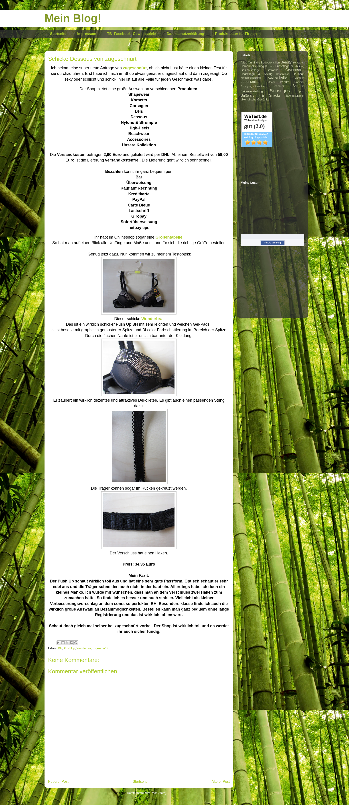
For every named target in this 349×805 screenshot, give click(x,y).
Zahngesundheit (295, 95)
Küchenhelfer (278, 77)
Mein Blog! (73, 18)
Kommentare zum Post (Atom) (146, 793)
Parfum (284, 82)
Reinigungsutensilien (253, 86)
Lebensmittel (250, 82)
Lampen (299, 77)
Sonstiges (280, 90)
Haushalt (298, 74)
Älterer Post (221, 781)
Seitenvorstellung (252, 91)
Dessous (269, 66)
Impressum (86, 34)
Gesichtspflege (250, 70)
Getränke (272, 70)
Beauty (286, 62)
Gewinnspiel (294, 70)
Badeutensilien (270, 62)
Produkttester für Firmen (236, 34)
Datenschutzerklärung (185, 34)
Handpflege (282, 73)
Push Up (69, 648)
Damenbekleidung (252, 66)
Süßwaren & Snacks (260, 95)
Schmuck (278, 86)
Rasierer (299, 81)
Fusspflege (282, 66)
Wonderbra (84, 648)
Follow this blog (272, 242)
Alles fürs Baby (250, 62)
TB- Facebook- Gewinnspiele (131, 34)
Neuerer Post (58, 781)
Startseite (58, 34)
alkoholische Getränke (255, 99)
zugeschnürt (135, 68)
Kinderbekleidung (251, 77)
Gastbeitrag (297, 66)
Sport (300, 91)
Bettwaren (298, 62)
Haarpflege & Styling (256, 74)
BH (60, 648)
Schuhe (298, 86)
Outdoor (270, 81)
